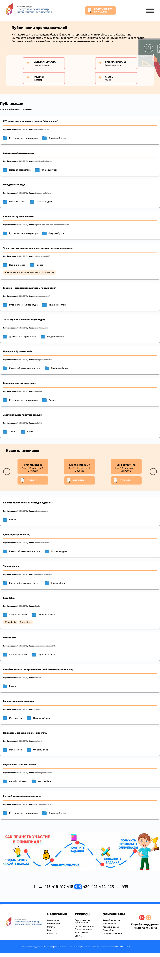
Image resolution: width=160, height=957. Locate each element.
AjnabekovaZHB (42, 129)
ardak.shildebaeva (43, 161)
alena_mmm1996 (42, 256)
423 (110, 886)
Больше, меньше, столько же (18, 701)
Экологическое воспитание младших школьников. (30, 272)
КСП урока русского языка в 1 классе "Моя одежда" (30, 121)
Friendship (9, 597)
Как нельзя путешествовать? (18, 216)
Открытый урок (49, 169)
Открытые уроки (83, 929)
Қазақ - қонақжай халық (16, 534)
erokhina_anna (41, 328)
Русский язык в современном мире (22, 796)
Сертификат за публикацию (82, 921)
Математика (15, 718)
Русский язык (110, 930)
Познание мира (17, 201)
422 (102, 886)
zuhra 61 (38, 741)
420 (86, 886)
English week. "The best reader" (20, 764)
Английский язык (18, 614)
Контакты (52, 933)
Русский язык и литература (23, 138)
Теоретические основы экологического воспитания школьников (38, 248)
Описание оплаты (65, 947)
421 (94, 886)
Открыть (28, 480)
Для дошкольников (112, 933)
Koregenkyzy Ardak (43, 359)
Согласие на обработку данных (30, 947)
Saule (37, 606)
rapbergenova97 (42, 296)
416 (55, 886)
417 (62, 886)
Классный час (58, 583)
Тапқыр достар (11, 566)
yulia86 (38, 423)
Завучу (78, 935)
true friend (26, 622)
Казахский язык (111, 926)
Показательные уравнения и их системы (25, 732)
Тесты (30, 431)
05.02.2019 (22, 772)
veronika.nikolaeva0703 (46, 646)
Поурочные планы (84, 925)
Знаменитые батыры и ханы (18, 153)
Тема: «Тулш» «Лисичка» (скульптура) (24, 319)
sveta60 (38, 391)
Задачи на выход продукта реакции (22, 414)
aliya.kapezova (41, 511)
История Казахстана (20, 169)
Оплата (51, 926)
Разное (39, 264)
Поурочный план (57, 138)
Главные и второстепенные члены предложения (29, 287)
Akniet (38, 677)
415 (47, 886)
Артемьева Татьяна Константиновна (52, 224)
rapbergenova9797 (43, 772)
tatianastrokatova (43, 193)
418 (70, 886)
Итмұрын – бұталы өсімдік (17, 351)
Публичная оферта (51, 947)
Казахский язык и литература (24, 368)
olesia (37, 709)
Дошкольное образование (22, 336)
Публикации (14, 109)
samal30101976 (42, 542)
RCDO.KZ (3, 109)
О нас (50, 930)
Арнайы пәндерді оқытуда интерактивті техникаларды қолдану (38, 669)
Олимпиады (53, 920)
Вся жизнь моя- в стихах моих (19, 383)
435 (125, 886)
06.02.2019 (22, 129)
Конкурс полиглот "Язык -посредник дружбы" (28, 502)
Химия (12, 431)
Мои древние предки (14, 184)
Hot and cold (9, 637)
